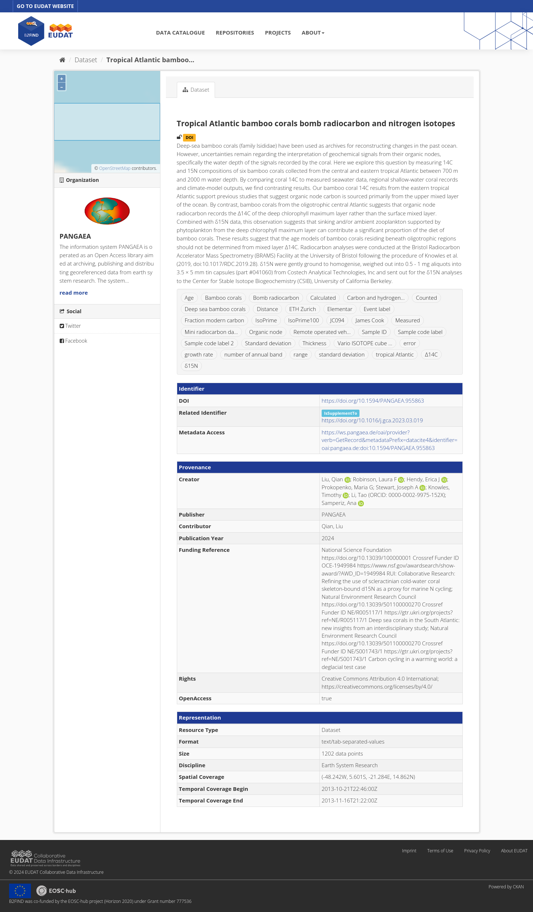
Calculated (323, 297)
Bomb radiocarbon (276, 297)
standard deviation (342, 354)
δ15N (191, 365)
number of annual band (253, 354)
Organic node (265, 331)
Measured (407, 320)
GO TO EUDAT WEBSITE (45, 6)
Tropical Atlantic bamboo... (151, 59)
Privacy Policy (477, 851)
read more (74, 292)
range (301, 354)
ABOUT (313, 32)
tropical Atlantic (395, 354)
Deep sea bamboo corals (215, 308)
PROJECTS (278, 32)
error (409, 343)
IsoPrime (266, 320)
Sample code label (420, 331)
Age (189, 297)
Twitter (70, 325)
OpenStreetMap (114, 168)
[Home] (62, 59)
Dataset (86, 59)
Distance (267, 308)
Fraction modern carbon (214, 320)
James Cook (369, 320)
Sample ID (374, 331)
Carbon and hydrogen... (376, 297)
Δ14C (431, 354)
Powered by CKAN (506, 887)
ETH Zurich (302, 308)
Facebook (73, 340)
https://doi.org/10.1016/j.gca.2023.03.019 (372, 420)
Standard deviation (268, 343)
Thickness (315, 343)
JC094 (337, 320)
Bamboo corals (223, 297)
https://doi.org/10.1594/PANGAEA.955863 (373, 400)
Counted (426, 297)
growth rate (199, 354)
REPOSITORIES (235, 32)
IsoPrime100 (303, 320)
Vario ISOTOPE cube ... (365, 343)
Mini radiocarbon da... (211, 331)
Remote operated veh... (322, 331)
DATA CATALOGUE (180, 32)
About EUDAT (514, 851)
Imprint (409, 851)
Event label (376, 308)
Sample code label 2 (209, 343)
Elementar (340, 308)
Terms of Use (440, 851)
